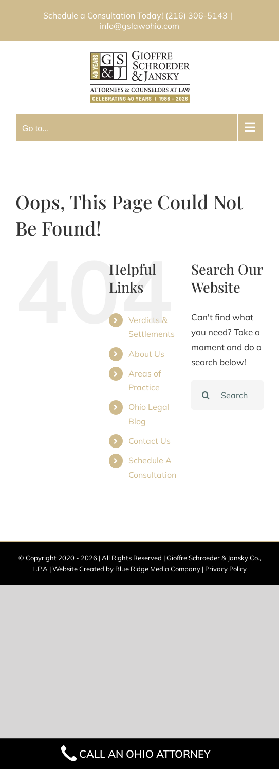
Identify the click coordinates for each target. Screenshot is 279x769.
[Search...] (227, 395)
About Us (146, 354)
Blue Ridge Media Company (157, 569)
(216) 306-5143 (196, 15)
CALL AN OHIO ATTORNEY (135, 753)
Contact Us (149, 441)
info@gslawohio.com (139, 26)
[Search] (206, 395)
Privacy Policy (226, 569)
